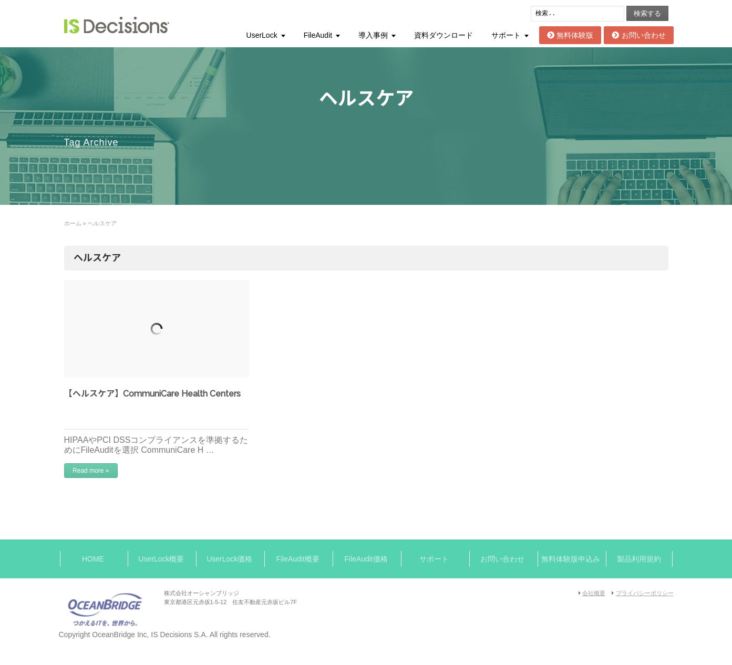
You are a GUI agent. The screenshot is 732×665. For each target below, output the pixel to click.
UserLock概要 (161, 559)
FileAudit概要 (297, 559)
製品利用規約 (639, 559)
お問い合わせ (638, 35)
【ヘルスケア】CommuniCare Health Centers (152, 394)
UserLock (261, 35)
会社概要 (593, 593)
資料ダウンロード (443, 35)
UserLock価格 (229, 559)
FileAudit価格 (365, 559)
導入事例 (373, 35)
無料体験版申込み (570, 559)
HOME (93, 559)
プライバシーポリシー (645, 593)
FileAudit (318, 35)
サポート (506, 35)
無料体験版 (570, 35)
